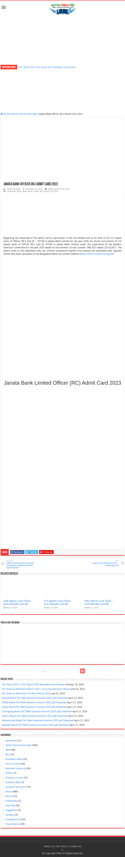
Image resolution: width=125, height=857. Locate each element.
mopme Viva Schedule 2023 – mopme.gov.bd (104, 563)
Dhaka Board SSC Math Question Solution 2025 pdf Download (34, 702)
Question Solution (15, 787)
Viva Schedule (13, 824)
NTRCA (9, 773)
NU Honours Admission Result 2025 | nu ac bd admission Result (36, 689)
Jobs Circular (12, 763)
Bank (8, 749)
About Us (49, 846)
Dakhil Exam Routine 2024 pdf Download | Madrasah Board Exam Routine (21, 564)
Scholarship (12, 800)
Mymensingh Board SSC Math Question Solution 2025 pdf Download (38, 720)
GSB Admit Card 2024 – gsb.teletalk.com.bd (17, 602)
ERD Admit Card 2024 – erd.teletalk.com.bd (99, 602)
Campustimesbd (13, 189)
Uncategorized (13, 819)
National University (16, 768)
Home (5, 114)
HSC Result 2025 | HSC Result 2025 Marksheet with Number (47, 67)
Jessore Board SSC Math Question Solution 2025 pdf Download (35, 716)
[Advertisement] (62, 38)
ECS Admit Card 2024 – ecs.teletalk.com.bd (58, 602)
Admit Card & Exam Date (24, 114)
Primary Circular (14, 777)
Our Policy (62, 846)
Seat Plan (10, 805)
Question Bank (13, 782)
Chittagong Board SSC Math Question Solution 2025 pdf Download (37, 711)
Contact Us (75, 846)
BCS (8, 754)
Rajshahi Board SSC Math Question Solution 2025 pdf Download (35, 725)
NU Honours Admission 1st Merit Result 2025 (26, 693)
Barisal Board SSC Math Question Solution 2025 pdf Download (35, 698)
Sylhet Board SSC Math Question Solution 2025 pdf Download (34, 707)
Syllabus (10, 814)
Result (9, 791)
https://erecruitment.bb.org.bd (97, 254)
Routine (10, 796)
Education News (14, 759)
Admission (11, 740)
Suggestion (11, 810)
